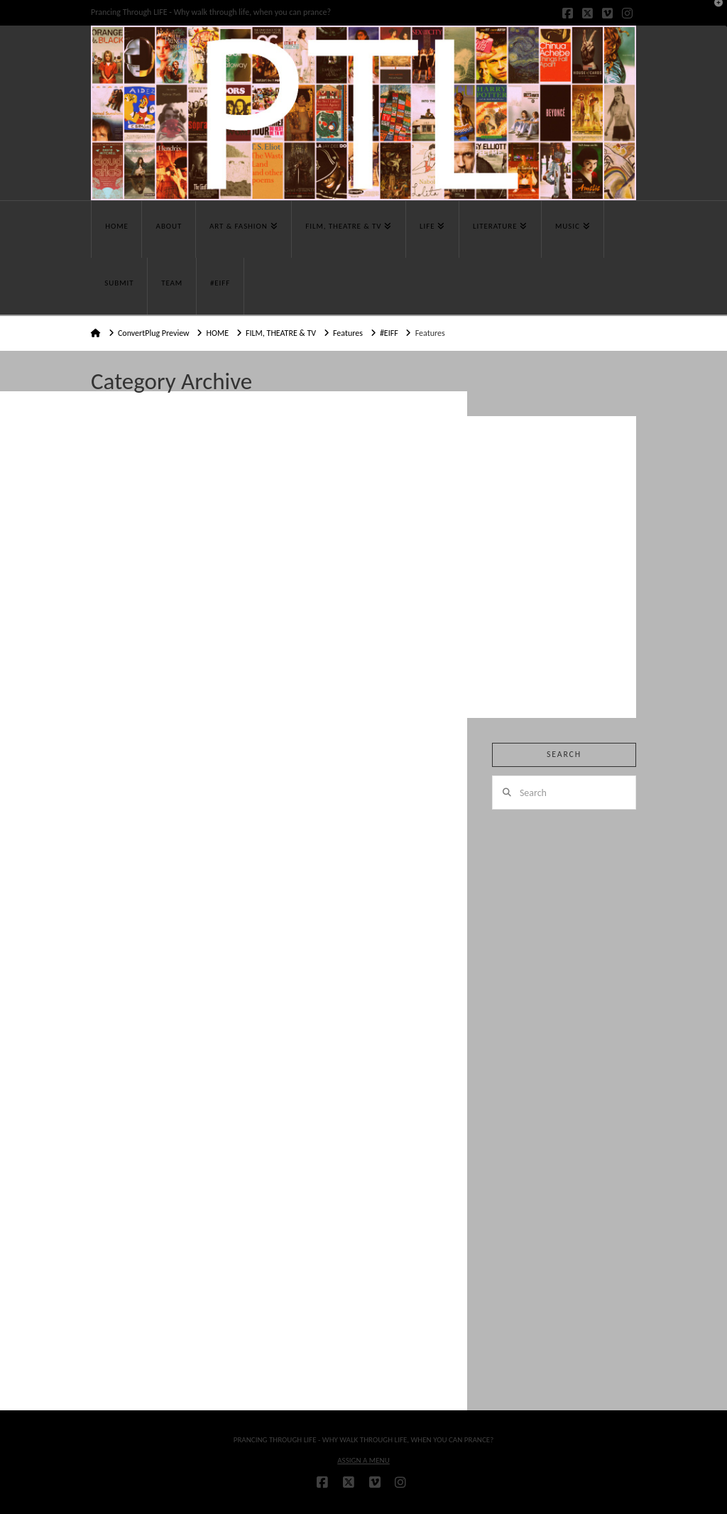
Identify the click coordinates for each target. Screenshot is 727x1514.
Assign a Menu (363, 1460)
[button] (713, 13)
